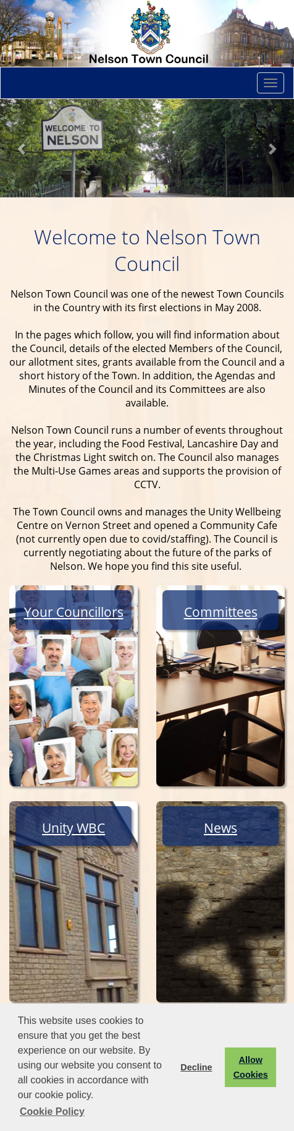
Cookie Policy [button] (52, 1111)
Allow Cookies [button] (250, 1067)
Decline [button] (196, 1067)
